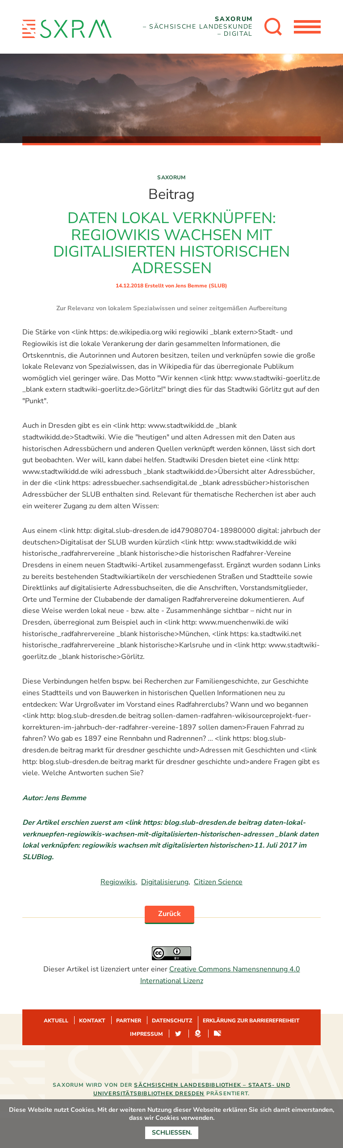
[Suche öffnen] (273, 26)
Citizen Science (218, 882)
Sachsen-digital (217, 1034)
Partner (128, 1020)
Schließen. (172, 1132)
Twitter (178, 1034)
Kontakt (92, 1020)
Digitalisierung (164, 882)
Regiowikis (118, 882)
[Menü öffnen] (307, 26)
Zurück (169, 914)
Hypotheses (197, 1034)
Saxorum (171, 177)
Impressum (146, 1034)
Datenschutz (172, 1020)
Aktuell (56, 1020)
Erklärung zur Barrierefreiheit (251, 1020)
